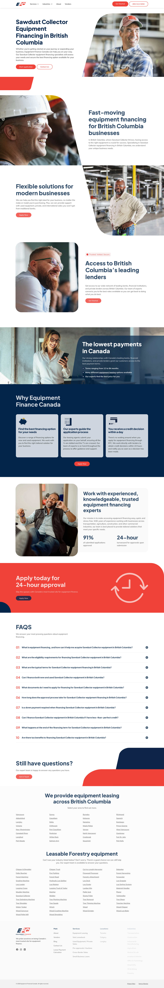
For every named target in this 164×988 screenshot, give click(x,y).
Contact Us (44, 67)
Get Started (120, 4)
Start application (25, 67)
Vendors (68, 4)
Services (34, 4)
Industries (47, 4)
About (58, 4)
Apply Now (82, 464)
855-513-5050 (139, 4)
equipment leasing (113, 372)
